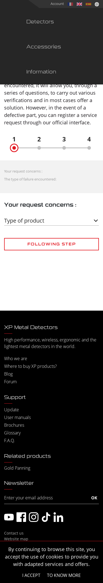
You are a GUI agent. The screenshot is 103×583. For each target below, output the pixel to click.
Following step (51, 244)
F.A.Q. (9, 440)
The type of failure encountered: (30, 179)
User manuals (17, 417)
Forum (10, 382)
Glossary (12, 433)
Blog (8, 374)
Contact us (14, 533)
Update (11, 410)
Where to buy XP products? (30, 366)
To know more (64, 575)
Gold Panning (17, 468)
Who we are (15, 358)
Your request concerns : (23, 171)
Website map (16, 538)
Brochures (14, 425)
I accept (31, 575)
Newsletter (19, 483)
